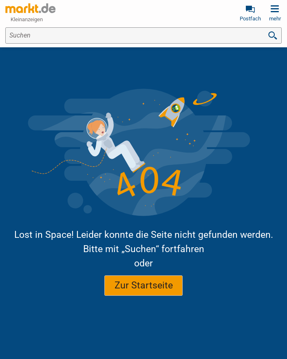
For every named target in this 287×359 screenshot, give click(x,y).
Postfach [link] (250, 19)
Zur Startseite (144, 285)
